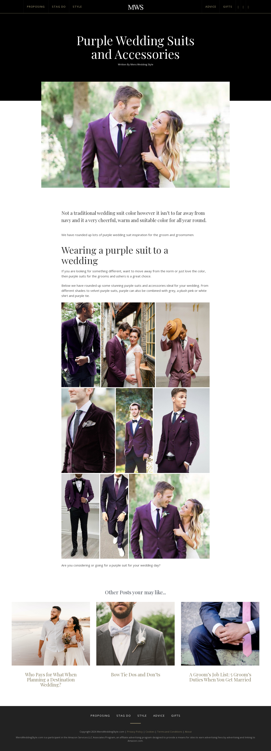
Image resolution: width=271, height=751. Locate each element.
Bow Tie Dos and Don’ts (135, 674)
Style (77, 6)
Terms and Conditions (169, 731)
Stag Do (59, 6)
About (188, 731)
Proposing (36, 6)
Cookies (149, 731)
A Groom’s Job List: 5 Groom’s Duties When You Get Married (220, 677)
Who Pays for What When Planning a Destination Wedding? (51, 679)
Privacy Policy (135, 731)
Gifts (227, 6)
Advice (210, 6)
